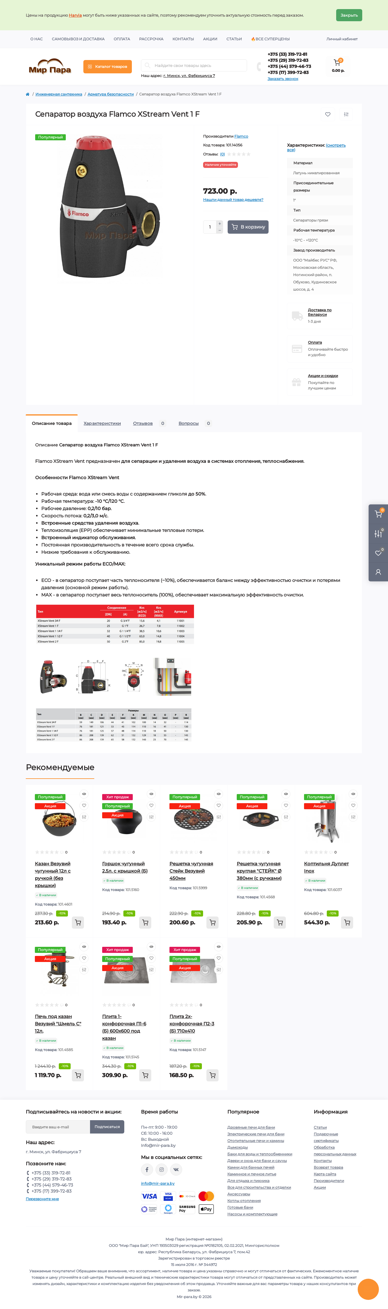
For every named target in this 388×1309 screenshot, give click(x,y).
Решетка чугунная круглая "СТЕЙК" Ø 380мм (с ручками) (259, 871)
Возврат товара (328, 1167)
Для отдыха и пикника (248, 1180)
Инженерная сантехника (58, 94)
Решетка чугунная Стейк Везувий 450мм (191, 871)
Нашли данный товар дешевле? (233, 199)
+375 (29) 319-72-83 (288, 60)
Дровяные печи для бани (251, 1127)
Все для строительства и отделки (259, 1187)
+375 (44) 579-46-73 (289, 66)
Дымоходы (237, 1147)
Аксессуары (238, 1194)
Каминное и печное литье (251, 1174)
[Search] (147, 65)
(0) (222, 154)
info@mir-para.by (158, 1183)
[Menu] (107, 66)
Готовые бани (240, 1207)
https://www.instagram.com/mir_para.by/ (161, 1169)
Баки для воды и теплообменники (259, 1154)
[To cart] (78, 923)
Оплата (122, 39)
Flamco (241, 136)
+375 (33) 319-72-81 (287, 54)
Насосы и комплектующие (252, 1214)
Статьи (234, 39)
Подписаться (107, 1126)
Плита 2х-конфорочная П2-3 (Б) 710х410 (191, 1023)
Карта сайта (325, 1174)
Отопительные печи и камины (255, 1140)
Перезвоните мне (42, 1199)
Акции (210, 39)
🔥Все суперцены (270, 39)
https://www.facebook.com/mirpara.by (147, 1169)
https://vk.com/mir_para (176, 1169)
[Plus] (219, 223)
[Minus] (219, 230)
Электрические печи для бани (255, 1134)
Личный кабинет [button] (342, 39)
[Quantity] (209, 227)
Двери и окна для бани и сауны (257, 1160)
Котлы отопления (244, 1200)
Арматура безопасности (111, 94)
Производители (329, 1180)
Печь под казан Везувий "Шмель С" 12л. (58, 1023)
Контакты (183, 39)
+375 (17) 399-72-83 (288, 72)
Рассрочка (151, 39)
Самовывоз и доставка (78, 39)
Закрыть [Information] (349, 15)
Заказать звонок (283, 78)
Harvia (75, 15)
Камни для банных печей (250, 1167)
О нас (36, 39)
